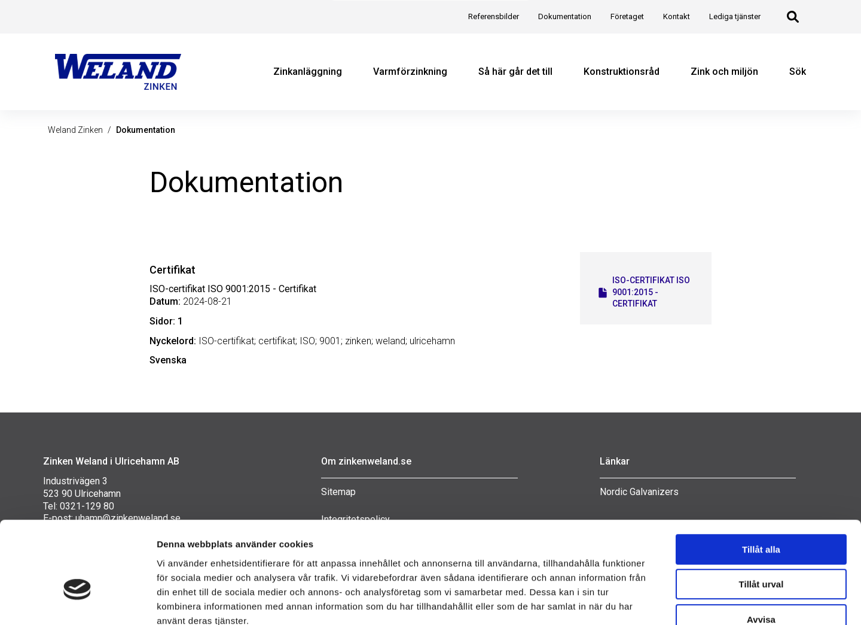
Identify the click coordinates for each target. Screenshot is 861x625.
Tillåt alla (761, 479)
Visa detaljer (632, 601)
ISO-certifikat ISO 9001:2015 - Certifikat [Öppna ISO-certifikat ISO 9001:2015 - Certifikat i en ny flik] (643, 291)
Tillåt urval (761, 514)
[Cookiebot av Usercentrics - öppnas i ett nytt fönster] (77, 602)
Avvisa (761, 549)
